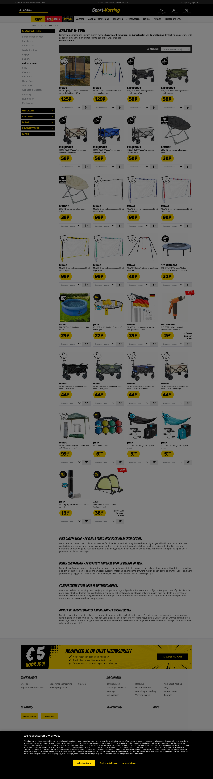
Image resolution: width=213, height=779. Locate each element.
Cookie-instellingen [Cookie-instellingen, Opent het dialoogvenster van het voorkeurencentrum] (108, 763)
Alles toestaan (84, 763)
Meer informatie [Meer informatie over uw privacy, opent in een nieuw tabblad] (136, 753)
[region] (106, 755)
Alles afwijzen (128, 763)
